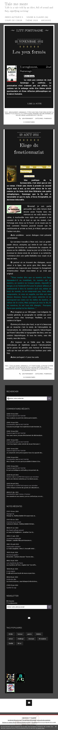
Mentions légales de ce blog (24, 722)
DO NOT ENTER (20, 416)
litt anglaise (42, 638)
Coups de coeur (13, 20)
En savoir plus (40, 728)
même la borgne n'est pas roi (31, 115)
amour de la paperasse (39, 369)
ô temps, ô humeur (24, 494)
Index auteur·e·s (14, 17)
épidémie (36, 113)
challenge (21, 638)
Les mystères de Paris (15, 563)
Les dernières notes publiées (29, 720)
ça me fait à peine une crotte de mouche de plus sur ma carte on (31, 366)
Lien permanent (26, 118)
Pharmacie (48, 118)
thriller (11, 634)
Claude (9, 485)
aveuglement (13, 112)
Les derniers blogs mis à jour (15, 720)
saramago (22, 112)
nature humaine (45, 113)
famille (11, 643)
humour (20, 634)
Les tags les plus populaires (43, 720)
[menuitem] (14, 17)
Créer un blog (25, 717)
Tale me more (17, 4)
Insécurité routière (13, 547)
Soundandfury (11, 424)
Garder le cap (11, 588)
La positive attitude (14, 538)
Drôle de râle (11, 579)
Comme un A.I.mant (14, 522)
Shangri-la (10, 514)
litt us (19, 643)
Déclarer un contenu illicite (9, 722)
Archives (46, 20)
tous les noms (14, 366)
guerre (29, 634)
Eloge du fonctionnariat (29, 148)
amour (11, 638)
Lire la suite (34, 104)
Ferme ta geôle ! (13, 555)
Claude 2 (9, 477)
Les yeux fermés (29, 51)
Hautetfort (33, 717)
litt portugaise (26, 113)
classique (31, 638)
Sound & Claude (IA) (37, 17)
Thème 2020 (32, 20)
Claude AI (9, 416)
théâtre (38, 634)
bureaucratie (26, 369)
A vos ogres (11, 571)
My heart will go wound (15, 530)
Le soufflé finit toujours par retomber (27, 477)
